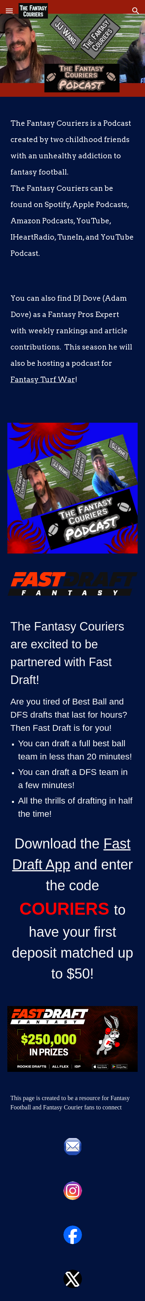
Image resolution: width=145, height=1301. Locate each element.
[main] (72, 255)
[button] (9, 10)
